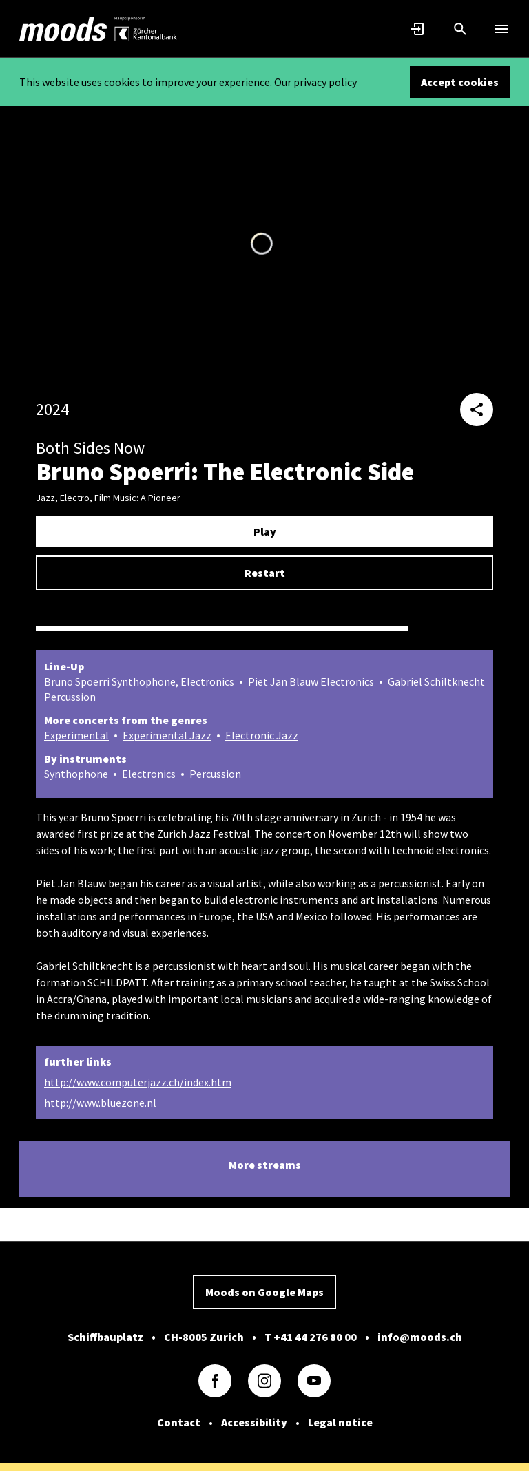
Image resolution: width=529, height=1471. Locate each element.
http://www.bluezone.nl (100, 1103)
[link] (63, 29)
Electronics (149, 774)
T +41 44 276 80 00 (310, 1337)
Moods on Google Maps (264, 1292)
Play (264, 531)
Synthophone (76, 774)
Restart (265, 573)
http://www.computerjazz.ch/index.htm (137, 1082)
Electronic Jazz (261, 735)
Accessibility (254, 1422)
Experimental (76, 735)
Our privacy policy (315, 82)
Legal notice (340, 1422)
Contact (178, 1422)
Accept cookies (460, 82)
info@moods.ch (419, 1337)
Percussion (215, 774)
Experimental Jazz (167, 735)
